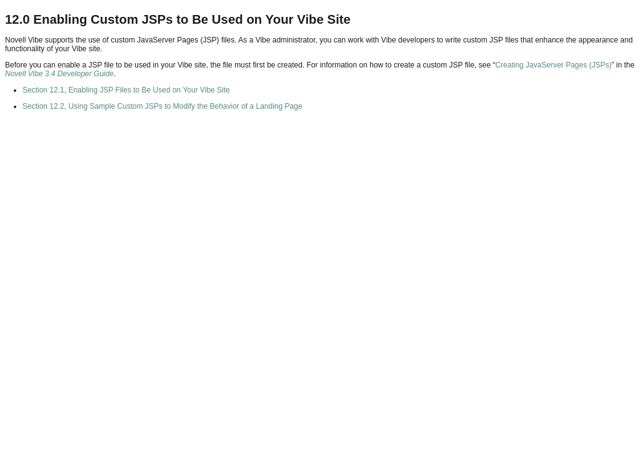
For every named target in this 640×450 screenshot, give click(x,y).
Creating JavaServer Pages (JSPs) (553, 65)
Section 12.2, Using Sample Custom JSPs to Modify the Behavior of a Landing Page (162, 106)
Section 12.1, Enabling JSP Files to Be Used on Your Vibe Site (126, 90)
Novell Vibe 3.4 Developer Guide (59, 73)
